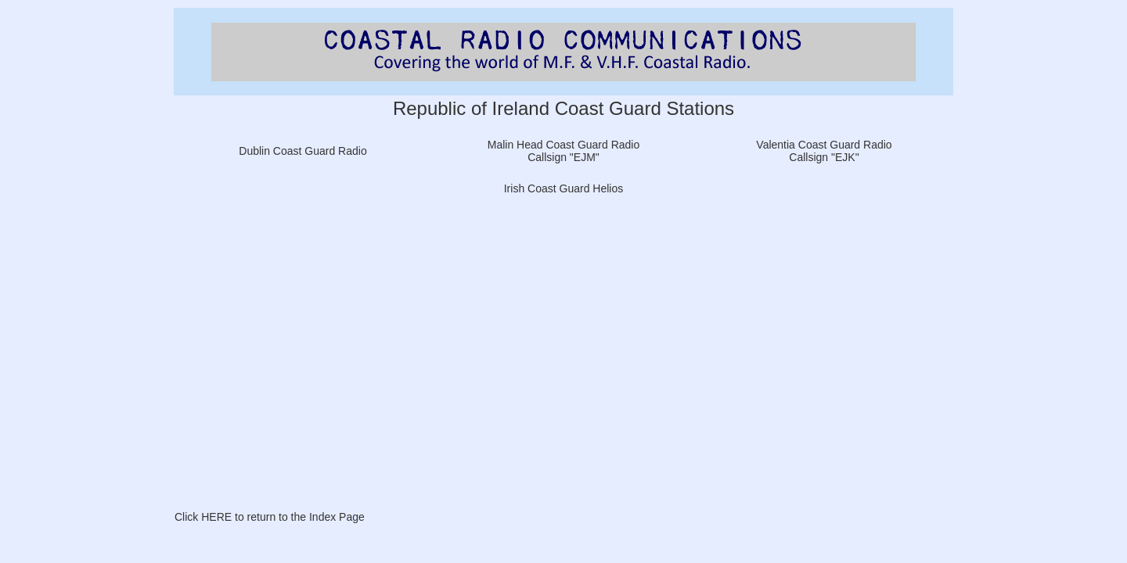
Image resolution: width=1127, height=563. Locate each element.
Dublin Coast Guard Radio (302, 151)
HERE (216, 517)
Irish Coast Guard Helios (564, 188)
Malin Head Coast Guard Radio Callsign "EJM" (564, 150)
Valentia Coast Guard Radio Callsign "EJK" (823, 150)
